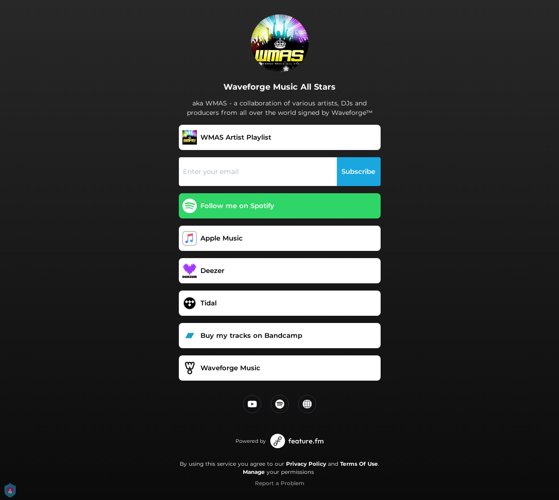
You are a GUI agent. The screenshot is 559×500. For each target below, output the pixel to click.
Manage (254, 471)
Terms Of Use (359, 463)
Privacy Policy (306, 463)
